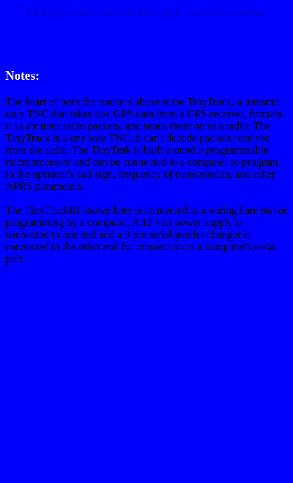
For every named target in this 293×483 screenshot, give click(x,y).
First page (48, 11)
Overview (203, 11)
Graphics (247, 11)
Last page (159, 11)
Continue (116, 11)
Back (83, 11)
